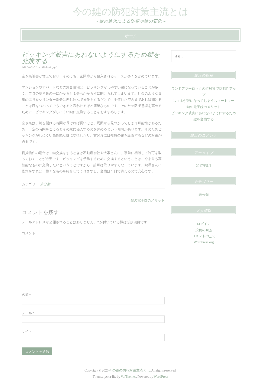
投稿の (203, 229)
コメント (28, 232)
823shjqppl (49, 66)
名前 (26, 294)
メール (28, 312)
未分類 (45, 183)
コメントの (203, 235)
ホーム (131, 35)
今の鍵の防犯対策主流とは (130, 10)
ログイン (203, 223)
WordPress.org (204, 241)
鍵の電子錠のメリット (147, 200)
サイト (27, 331)
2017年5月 (203, 165)
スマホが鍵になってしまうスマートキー (203, 100)
